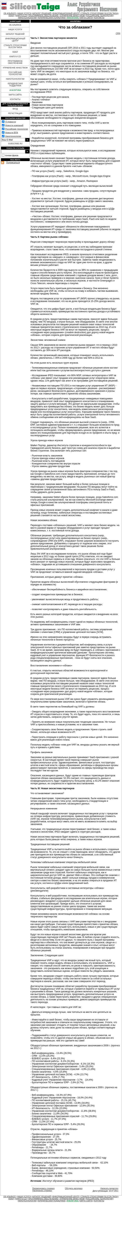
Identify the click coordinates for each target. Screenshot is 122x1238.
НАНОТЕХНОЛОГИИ (27, 18)
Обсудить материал (74, 1188)
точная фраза (11, 155)
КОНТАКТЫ (99, 18)
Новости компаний (14, 125)
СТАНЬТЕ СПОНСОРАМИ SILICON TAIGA (99, 13)
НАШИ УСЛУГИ (24, 13)
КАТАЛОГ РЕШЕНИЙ (41, 13)
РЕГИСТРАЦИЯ (15, 113)
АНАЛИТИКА (73, 18)
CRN (118, 33)
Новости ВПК (11, 132)
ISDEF (11, 15)
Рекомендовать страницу (43, 1188)
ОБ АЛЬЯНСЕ (10, 13)
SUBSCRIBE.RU (15, 144)
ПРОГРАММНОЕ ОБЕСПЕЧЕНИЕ (43, 15)
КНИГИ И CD (21, 15)
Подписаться (13, 162)
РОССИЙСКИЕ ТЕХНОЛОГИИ (99, 15)
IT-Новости (10, 122)
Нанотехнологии (13, 136)
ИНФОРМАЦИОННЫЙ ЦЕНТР (65, 13)
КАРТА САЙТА (86, 18)
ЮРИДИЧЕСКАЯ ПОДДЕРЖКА (51, 18)
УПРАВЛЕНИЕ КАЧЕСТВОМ (72, 15)
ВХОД (15, 109)
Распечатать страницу (42, 1191)
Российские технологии (16, 129)
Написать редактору (109, 1188)
